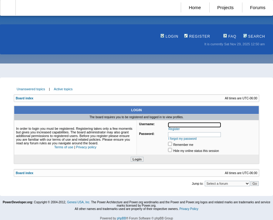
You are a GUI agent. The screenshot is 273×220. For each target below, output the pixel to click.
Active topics (63, 89)
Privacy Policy (188, 209)
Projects (225, 7)
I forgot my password (182, 138)
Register (197, 36)
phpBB (121, 218)
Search (254, 36)
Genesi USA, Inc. (78, 202)
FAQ (229, 36)
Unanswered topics (31, 89)
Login (169, 36)
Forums (257, 7)
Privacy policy (86, 147)
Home (195, 7)
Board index (24, 98)
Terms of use (63, 147)
